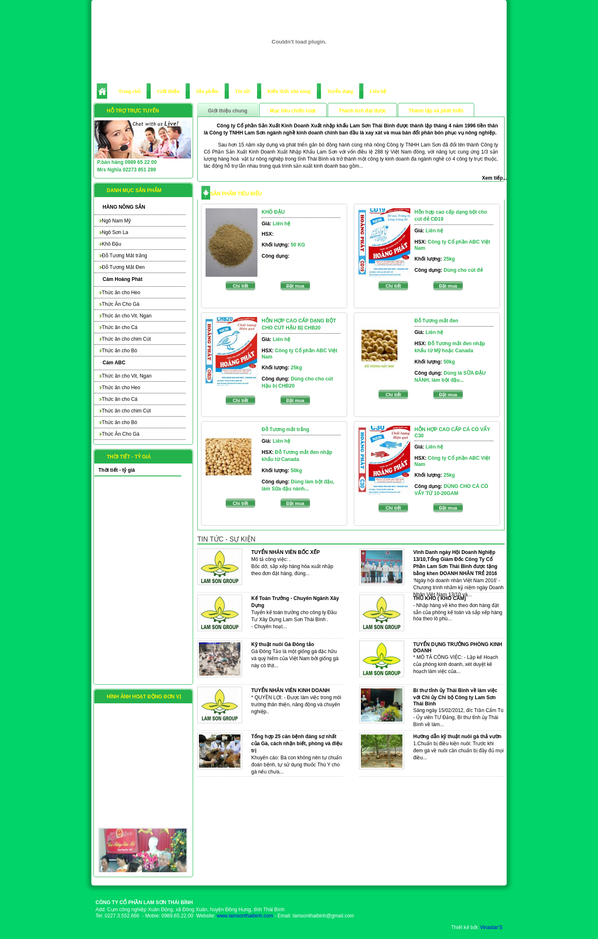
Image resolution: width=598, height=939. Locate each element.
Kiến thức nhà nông (289, 91)
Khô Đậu (109, 244)
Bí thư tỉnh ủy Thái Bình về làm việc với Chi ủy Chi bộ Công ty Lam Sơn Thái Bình (455, 697)
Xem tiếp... (494, 178)
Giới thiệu (168, 91)
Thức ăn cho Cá (117, 327)
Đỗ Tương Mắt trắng (122, 256)
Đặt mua (295, 285)
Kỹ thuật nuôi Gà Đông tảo (282, 644)
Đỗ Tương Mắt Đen (121, 267)
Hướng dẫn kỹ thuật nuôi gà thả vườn (457, 736)
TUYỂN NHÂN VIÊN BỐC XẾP (285, 552)
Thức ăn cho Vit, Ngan (125, 316)
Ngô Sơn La (113, 232)
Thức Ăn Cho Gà (119, 304)
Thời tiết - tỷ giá (129, 457)
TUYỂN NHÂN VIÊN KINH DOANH (290, 690)
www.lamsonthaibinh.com (245, 916)
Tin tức (243, 91)
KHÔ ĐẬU (273, 212)
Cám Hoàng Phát (122, 279)
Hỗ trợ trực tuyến (133, 111)
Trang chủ (129, 91)
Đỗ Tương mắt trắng (285, 429)
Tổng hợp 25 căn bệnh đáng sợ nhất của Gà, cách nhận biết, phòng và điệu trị (296, 744)
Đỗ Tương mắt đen (436, 321)
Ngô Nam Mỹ (114, 221)
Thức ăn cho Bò (117, 351)
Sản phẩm (207, 91)
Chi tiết (240, 285)
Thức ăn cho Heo (119, 292)
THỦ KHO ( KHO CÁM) (439, 598)
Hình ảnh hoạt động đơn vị (144, 697)
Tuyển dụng (340, 91)
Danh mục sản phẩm (134, 190)
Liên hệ (378, 91)
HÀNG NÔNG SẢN (124, 207)
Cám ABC (114, 363)
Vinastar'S (491, 927)
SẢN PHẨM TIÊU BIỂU (236, 194)
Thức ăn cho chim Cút (124, 339)
